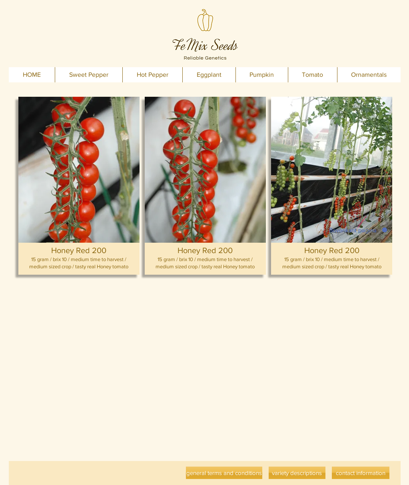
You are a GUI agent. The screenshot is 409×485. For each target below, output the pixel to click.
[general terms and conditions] (224, 473)
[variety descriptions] (297, 473)
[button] (79, 186)
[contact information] (360, 473)
